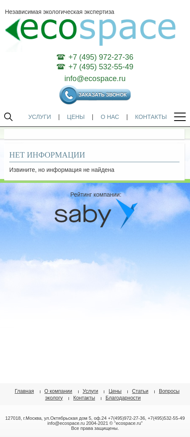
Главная (24, 391)
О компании (58, 391)
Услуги (90, 391)
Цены (114, 391)
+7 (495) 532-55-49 (101, 67)
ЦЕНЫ (75, 116)
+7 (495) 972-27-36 (101, 57)
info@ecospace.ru (94, 78)
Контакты (84, 398)
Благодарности (123, 398)
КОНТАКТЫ (151, 116)
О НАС (109, 116)
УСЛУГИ (39, 116)
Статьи (140, 391)
